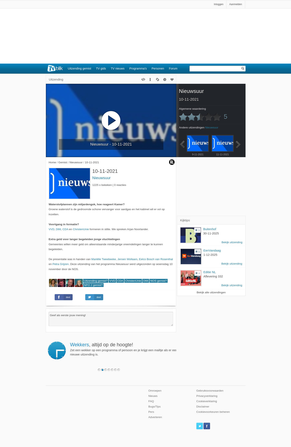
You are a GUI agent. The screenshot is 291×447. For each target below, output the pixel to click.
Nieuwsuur (101, 178)
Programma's (138, 68)
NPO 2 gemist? (93, 285)
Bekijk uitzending (231, 242)
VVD (51, 229)
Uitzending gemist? (96, 280)
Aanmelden (235, 4)
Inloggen (219, 4)
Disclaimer (202, 406)
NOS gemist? (158, 280)
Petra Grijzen (60, 264)
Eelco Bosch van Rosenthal (156, 259)
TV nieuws (117, 68)
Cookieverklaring (206, 401)
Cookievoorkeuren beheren (213, 411)
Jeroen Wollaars (127, 259)
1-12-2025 (210, 254)
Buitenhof (209, 229)
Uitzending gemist (79, 68)
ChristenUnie (81, 229)
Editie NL (210, 272)
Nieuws (153, 395)
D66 (58, 229)
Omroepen (155, 390)
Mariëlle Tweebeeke (103, 259)
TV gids (101, 68)
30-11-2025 (211, 233)
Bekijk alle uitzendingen (211, 292)
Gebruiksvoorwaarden (210, 390)
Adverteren (155, 417)
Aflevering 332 (213, 276)
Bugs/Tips (154, 406)
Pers (151, 411)
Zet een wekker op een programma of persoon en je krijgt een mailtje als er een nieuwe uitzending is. (123, 349)
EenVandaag (212, 250)
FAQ (151, 401)
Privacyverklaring (207, 395)
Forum (173, 68)
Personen (158, 68)
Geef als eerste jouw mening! (111, 319)
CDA (65, 229)
